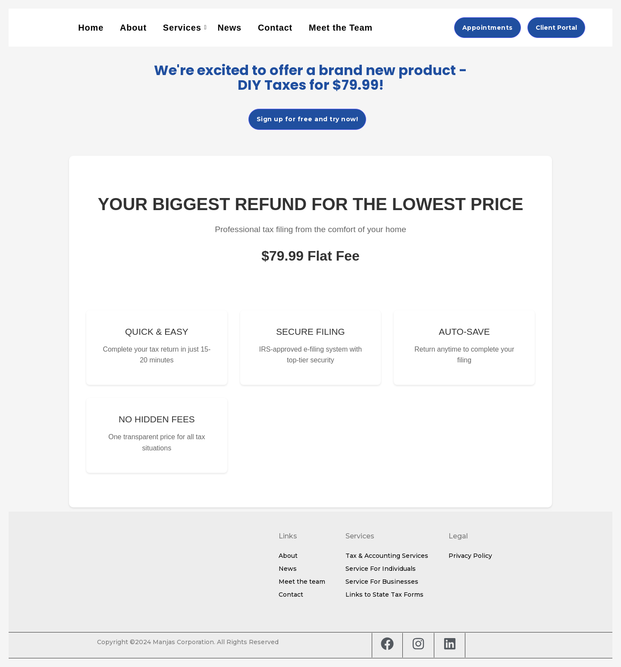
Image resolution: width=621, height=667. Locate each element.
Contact (275, 27)
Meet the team (302, 581)
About (133, 27)
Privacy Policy (470, 556)
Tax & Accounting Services (386, 556)
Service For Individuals (380, 569)
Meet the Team (341, 27)
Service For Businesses (381, 581)
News (230, 27)
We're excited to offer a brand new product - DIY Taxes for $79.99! (310, 77)
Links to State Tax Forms (384, 594)
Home (91, 27)
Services (183, 27)
